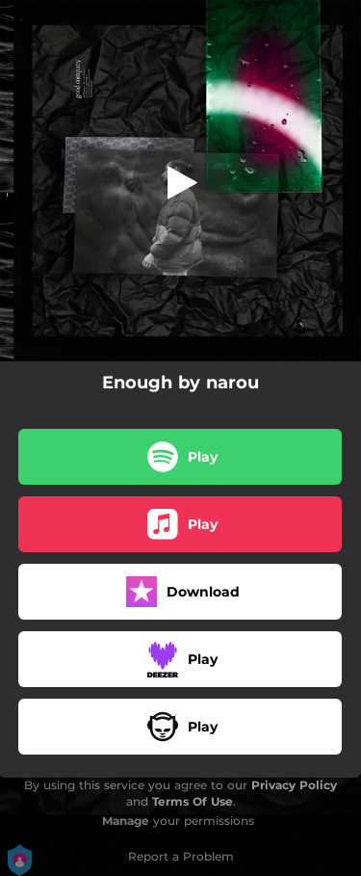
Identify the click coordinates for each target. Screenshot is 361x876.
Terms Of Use (192, 801)
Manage (125, 820)
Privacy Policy (294, 785)
